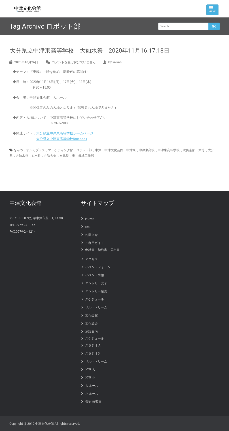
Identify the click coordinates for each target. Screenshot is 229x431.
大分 (201, 150)
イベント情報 (94, 275)
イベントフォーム (97, 267)
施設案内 (91, 331)
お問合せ (91, 235)
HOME (89, 219)
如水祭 (36, 155)
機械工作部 (86, 155)
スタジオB (92, 353)
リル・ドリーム (96, 307)
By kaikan (115, 62)
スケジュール (94, 299)
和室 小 (90, 377)
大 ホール (91, 385)
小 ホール (91, 393)
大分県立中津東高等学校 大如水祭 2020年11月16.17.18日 (90, 50)
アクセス (91, 259)
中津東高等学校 (169, 150)
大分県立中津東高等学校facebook (61, 139)
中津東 (131, 150)
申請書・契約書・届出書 (102, 250)
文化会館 (91, 315)
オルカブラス (35, 150)
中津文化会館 (113, 150)
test (88, 227)
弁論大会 (50, 155)
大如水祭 (22, 155)
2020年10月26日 (26, 62)
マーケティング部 (60, 150)
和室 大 (90, 369)
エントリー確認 (96, 291)
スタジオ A (92, 345)
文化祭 (64, 155)
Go (214, 26)
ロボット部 (84, 150)
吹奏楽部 (189, 150)
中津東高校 (147, 150)
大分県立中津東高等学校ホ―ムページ (64, 133)
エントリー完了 (96, 283)
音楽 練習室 (93, 401)
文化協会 (91, 323)
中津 (98, 150)
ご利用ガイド (94, 243)
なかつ (18, 150)
